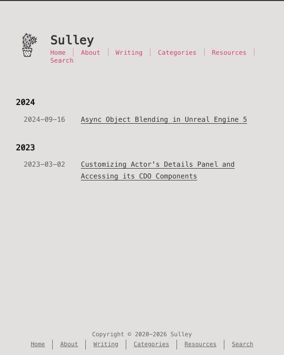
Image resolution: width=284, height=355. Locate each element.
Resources (229, 52)
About (90, 52)
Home (58, 52)
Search (61, 60)
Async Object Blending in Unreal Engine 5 (164, 119)
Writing (129, 52)
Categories (177, 52)
